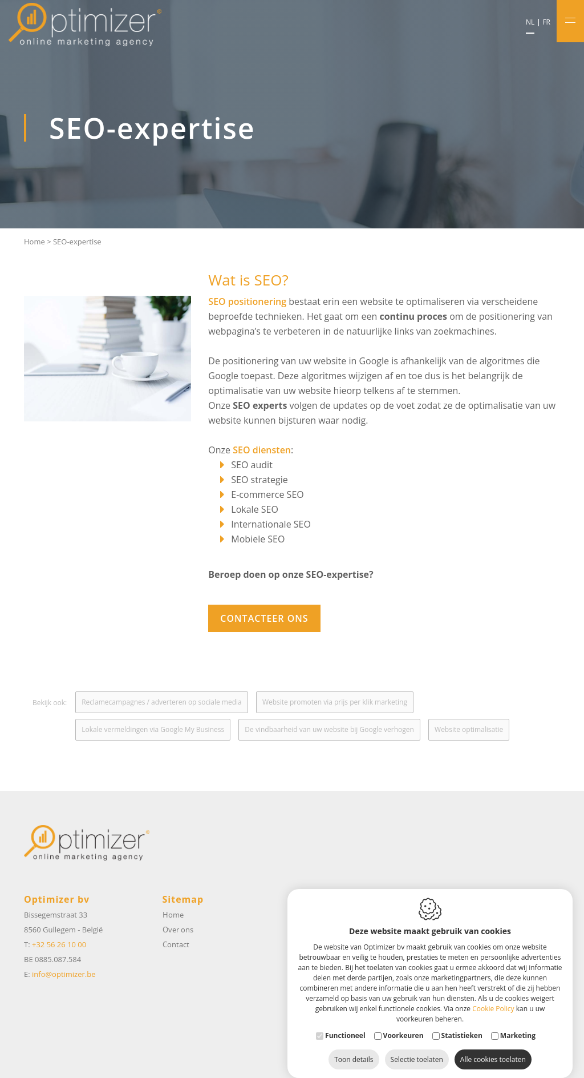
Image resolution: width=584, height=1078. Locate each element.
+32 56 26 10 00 (59, 944)
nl (530, 22)
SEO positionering (247, 301)
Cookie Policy (493, 997)
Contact (176, 944)
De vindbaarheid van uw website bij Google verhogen (329, 729)
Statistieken (461, 1024)
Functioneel (345, 1024)
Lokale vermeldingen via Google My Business (153, 729)
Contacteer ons (264, 618)
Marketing (518, 1024)
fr (546, 22)
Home (34, 241)
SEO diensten (262, 450)
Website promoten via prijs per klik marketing (334, 702)
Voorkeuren (403, 1024)
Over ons (178, 929)
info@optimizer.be (63, 974)
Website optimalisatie (469, 729)
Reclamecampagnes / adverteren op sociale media (162, 702)
